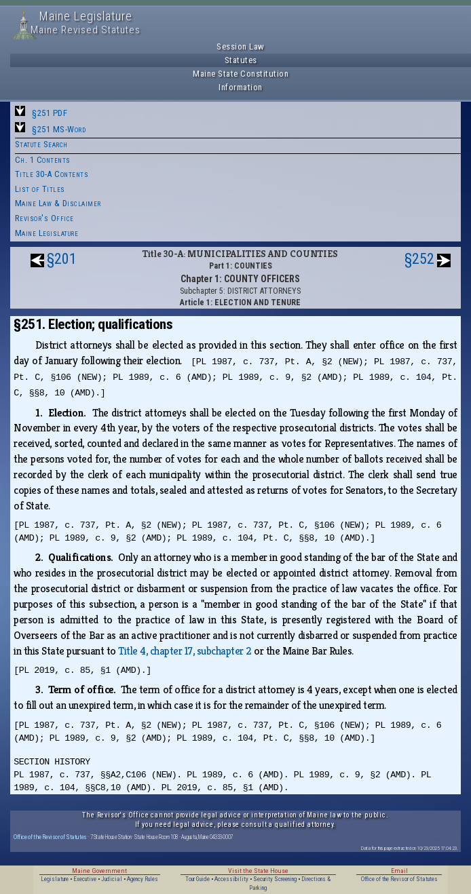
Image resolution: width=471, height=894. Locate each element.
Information (241, 87)
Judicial (111, 879)
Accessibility (231, 879)
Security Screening (275, 879)
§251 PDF (49, 113)
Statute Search (41, 144)
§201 (62, 258)
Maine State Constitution (240, 74)
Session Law (240, 46)
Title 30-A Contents (52, 174)
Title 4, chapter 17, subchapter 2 (185, 651)
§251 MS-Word (59, 129)
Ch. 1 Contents (43, 160)
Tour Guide (197, 879)
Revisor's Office (44, 218)
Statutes (241, 60)
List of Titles (40, 189)
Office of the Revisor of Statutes (50, 836)
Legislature (55, 879)
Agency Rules (142, 879)
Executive (84, 879)
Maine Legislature (47, 233)
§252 (419, 258)
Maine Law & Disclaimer (58, 203)
